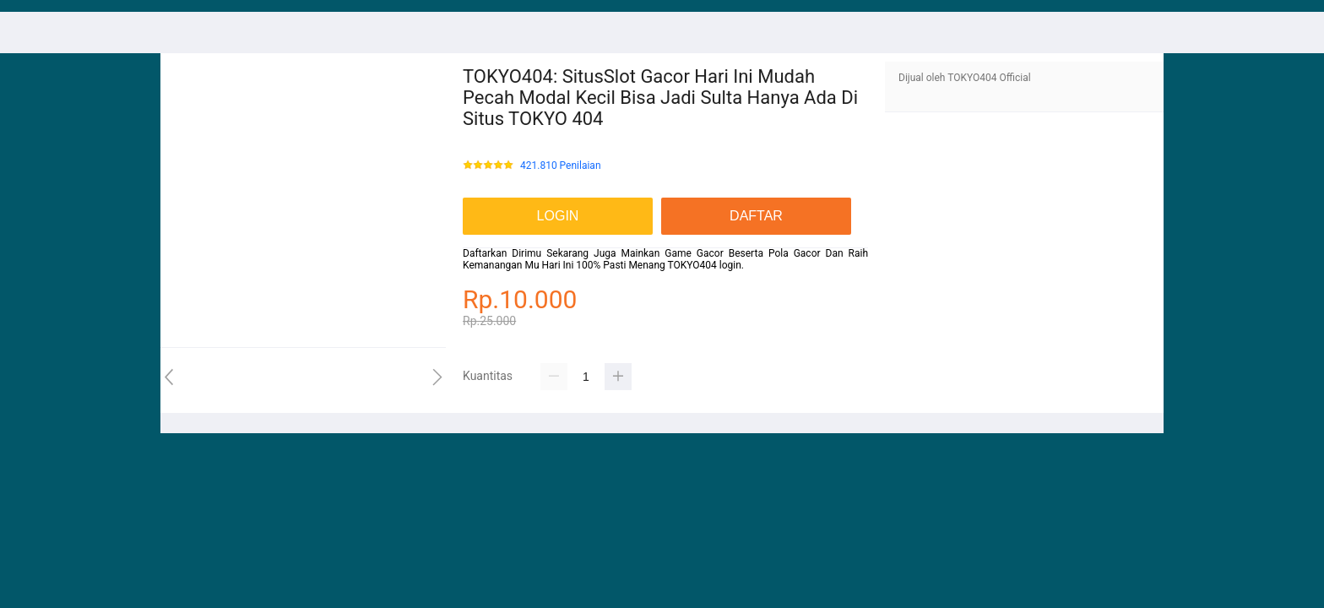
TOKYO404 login (704, 265)
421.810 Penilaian (560, 165)
